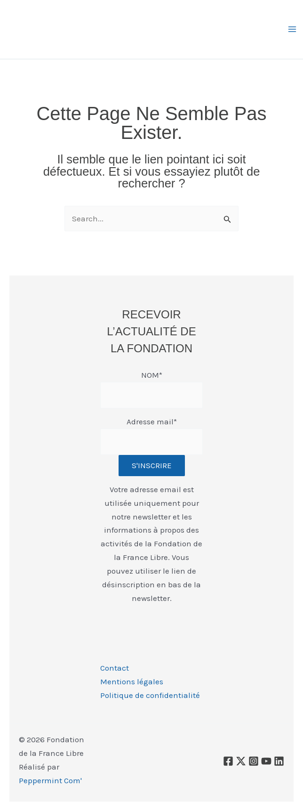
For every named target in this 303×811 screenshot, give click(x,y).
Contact (114, 668)
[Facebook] (228, 761)
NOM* (151, 375)
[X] (241, 761)
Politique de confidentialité (150, 695)
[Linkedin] (279, 761)
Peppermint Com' (50, 780)
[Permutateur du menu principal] (292, 29)
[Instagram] (253, 761)
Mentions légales (131, 681)
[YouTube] (266, 761)
